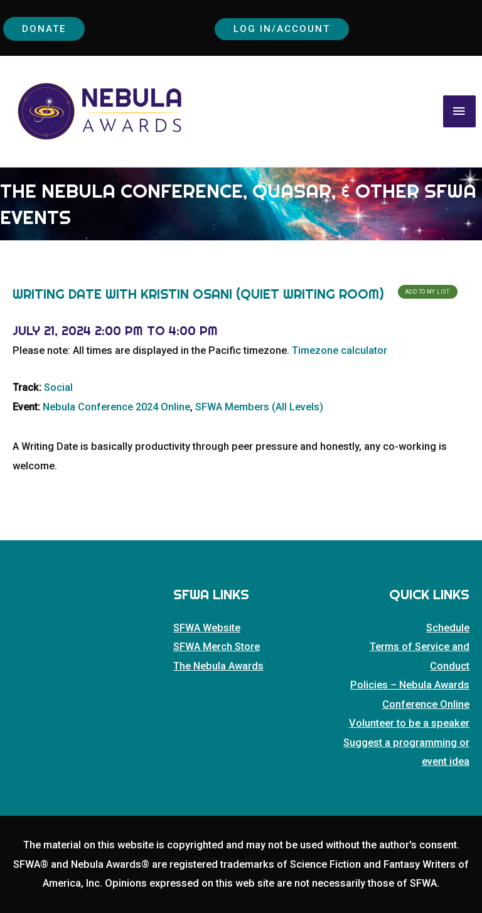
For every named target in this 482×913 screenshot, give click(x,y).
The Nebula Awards (218, 665)
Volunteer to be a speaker (409, 722)
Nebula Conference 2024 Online (116, 406)
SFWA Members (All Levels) (259, 406)
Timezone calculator (339, 349)
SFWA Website (206, 627)
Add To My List (427, 290)
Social (58, 386)
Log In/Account (283, 27)
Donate (45, 27)
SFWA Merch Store (216, 645)
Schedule (447, 627)
